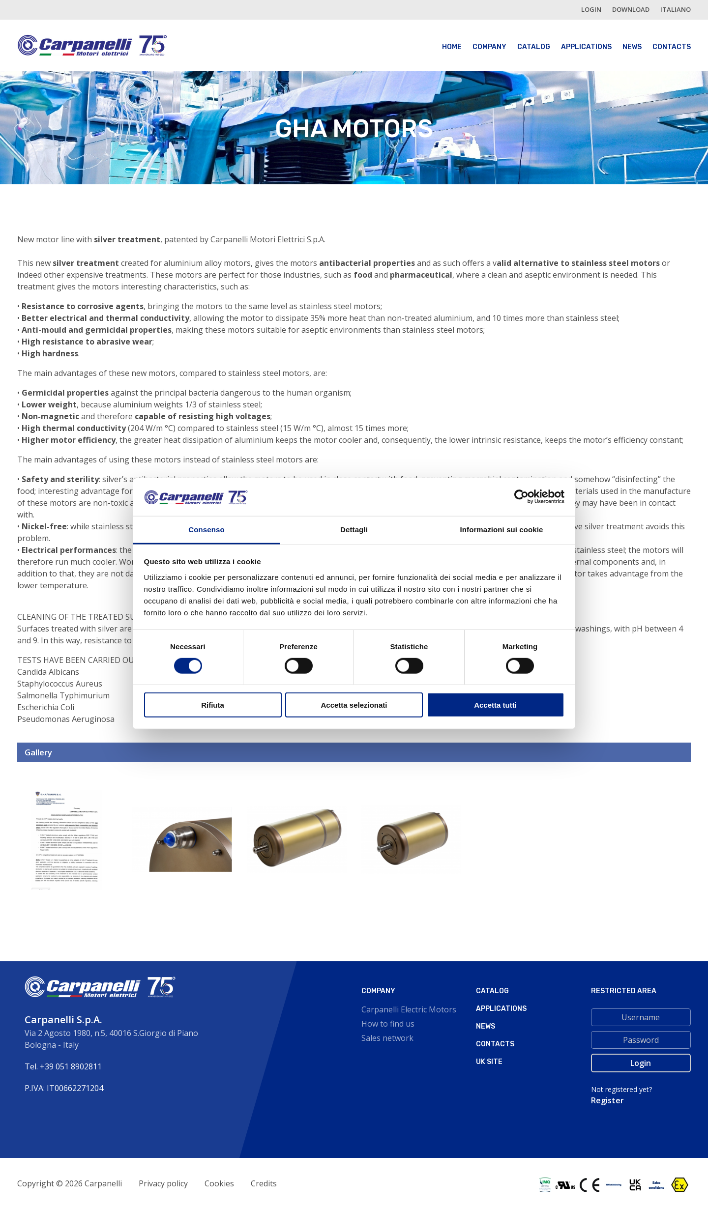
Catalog (533, 47)
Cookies (219, 1183)
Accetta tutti (495, 705)
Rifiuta (212, 705)
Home (452, 47)
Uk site (489, 1062)
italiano (675, 9)
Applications (586, 47)
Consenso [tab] (206, 529)
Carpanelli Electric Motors (408, 1009)
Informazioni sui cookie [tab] (501, 529)
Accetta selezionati (354, 705)
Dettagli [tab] (354, 529)
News (632, 47)
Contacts (671, 47)
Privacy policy (163, 1183)
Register (607, 1100)
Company (489, 47)
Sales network (387, 1038)
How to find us (387, 1023)
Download (630, 9)
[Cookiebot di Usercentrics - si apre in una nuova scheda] (521, 496)
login (591, 9)
